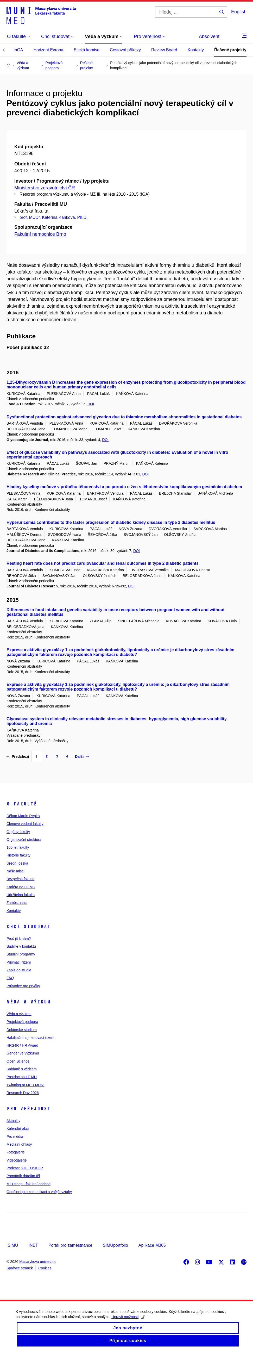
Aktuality (13, 1121)
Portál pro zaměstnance (70, 1245)
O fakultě (22, 804)
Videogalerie (17, 1160)
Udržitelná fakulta (21, 895)
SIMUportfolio (115, 1245)
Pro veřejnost (28, 1109)
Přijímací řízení (19, 962)
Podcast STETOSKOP (25, 1168)
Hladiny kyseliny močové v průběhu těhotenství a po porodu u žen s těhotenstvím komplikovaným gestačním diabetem (124, 487)
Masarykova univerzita (37, 1261)
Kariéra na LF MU (21, 887)
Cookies (45, 1268)
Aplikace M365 (152, 1245)
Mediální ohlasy (19, 1144)
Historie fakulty (18, 855)
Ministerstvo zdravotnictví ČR (44, 187)
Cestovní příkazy (125, 50)
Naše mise (15, 871)
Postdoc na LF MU (22, 1077)
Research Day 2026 (23, 1093)
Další (82, 756)
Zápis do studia (19, 970)
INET (33, 1245)
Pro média (15, 1136)
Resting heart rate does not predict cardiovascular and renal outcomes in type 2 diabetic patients (103, 563)
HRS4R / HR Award (22, 1045)
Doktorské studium (22, 1030)
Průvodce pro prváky (23, 986)
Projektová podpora (22, 1022)
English (238, 11)
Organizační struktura (24, 839)
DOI (90, 404)
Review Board (164, 50)
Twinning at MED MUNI (25, 1085)
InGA (18, 50)
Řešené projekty (230, 50)
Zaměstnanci (17, 903)
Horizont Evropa (49, 50)
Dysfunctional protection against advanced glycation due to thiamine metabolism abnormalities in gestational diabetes (124, 417)
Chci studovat (28, 926)
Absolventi (209, 36)
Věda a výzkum (28, 1002)
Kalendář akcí (18, 1128)
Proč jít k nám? (19, 938)
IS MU (12, 1245)
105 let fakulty (18, 847)
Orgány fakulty (18, 832)
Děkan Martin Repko (23, 816)
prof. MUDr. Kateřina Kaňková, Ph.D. (53, 217)
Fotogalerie (16, 1152)
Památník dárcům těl (23, 1176)
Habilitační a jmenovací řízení (30, 1037)
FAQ (10, 978)
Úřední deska (17, 863)
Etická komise (86, 50)
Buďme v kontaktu (21, 946)
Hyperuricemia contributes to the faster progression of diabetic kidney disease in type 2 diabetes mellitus (111, 522)
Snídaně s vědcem (22, 1069)
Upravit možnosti (127, 1323)
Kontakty (196, 50)
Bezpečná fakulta (20, 879)
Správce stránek (20, 1268)
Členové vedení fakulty (25, 824)
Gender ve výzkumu (23, 1053)
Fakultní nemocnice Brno (40, 234)
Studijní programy (21, 954)
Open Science (18, 1061)
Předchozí (18, 756)
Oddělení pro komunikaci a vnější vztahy (39, 1192)
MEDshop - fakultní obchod (28, 1184)
